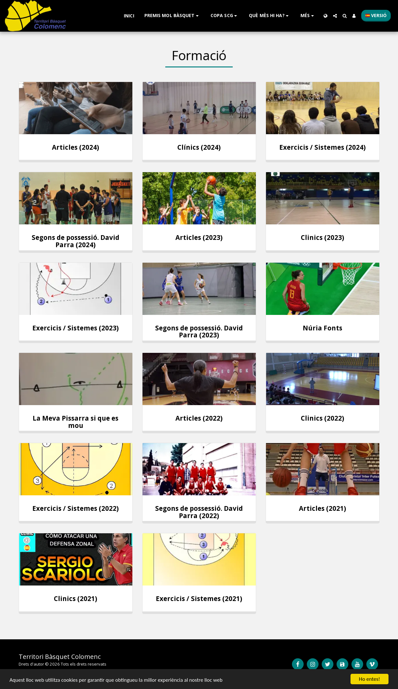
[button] (172, 15)
